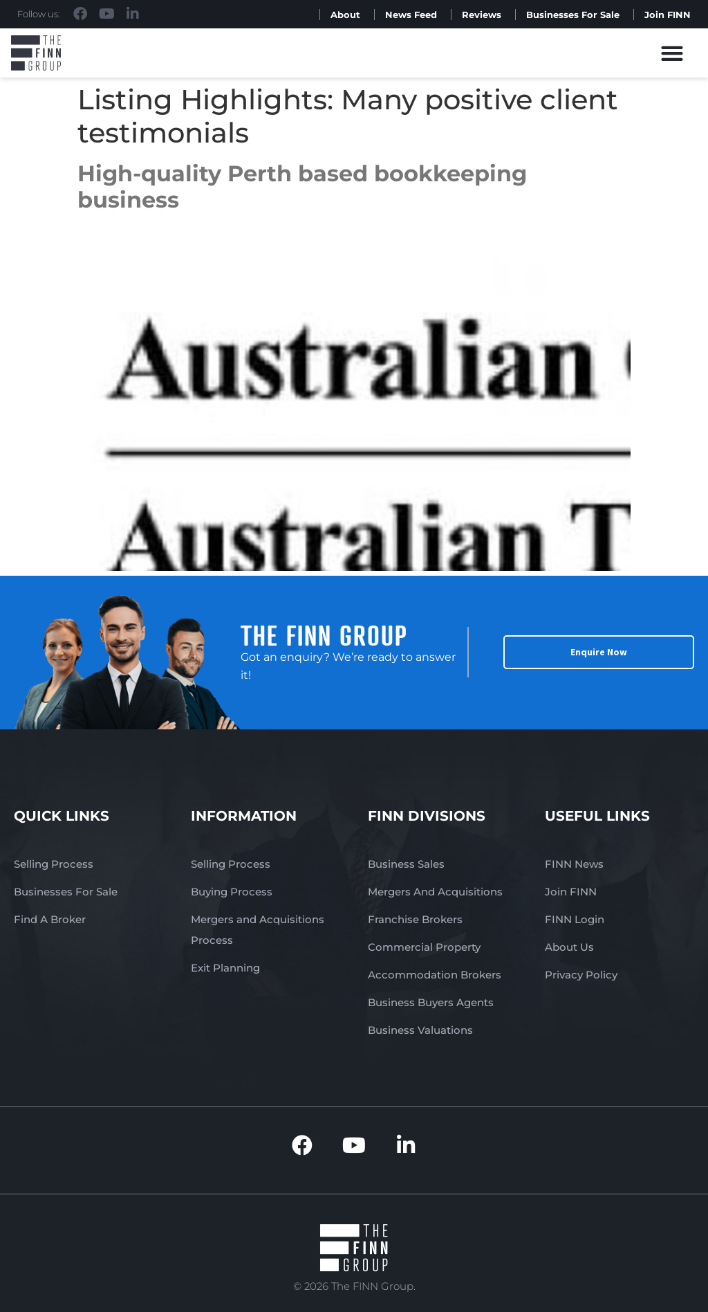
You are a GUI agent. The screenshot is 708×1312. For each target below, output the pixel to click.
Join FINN (667, 14)
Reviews (481, 14)
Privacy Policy (581, 974)
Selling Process (53, 864)
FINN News (574, 864)
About (345, 14)
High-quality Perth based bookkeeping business (302, 186)
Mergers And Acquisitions (435, 891)
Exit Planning (225, 967)
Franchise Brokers (415, 919)
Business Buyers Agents (431, 1002)
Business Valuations (420, 1030)
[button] (672, 53)
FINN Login (574, 919)
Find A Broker (50, 919)
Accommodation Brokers (434, 974)
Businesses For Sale (573, 14)
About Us (569, 947)
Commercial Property (424, 947)
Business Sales (406, 864)
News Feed (411, 14)
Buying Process (231, 891)
